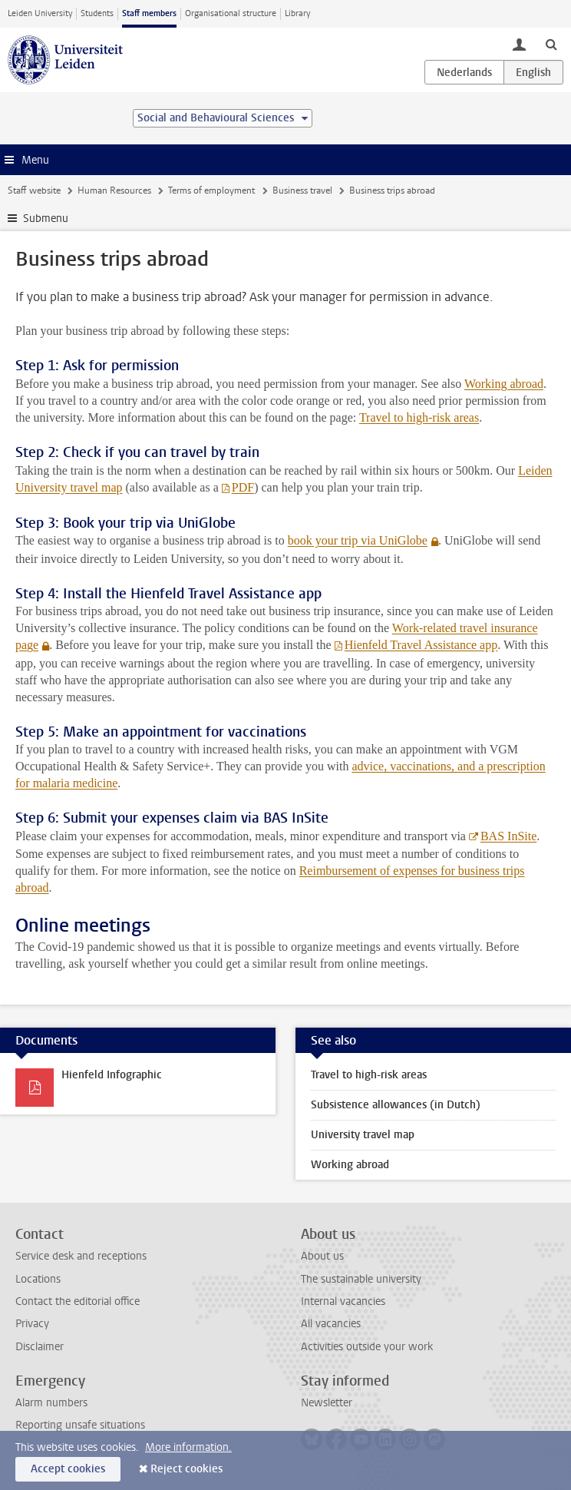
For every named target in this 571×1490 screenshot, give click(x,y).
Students (97, 13)
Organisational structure (230, 13)
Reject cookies (186, 1469)
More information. (188, 1447)
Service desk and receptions (81, 1256)
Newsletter (326, 1403)
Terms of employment (211, 190)
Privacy (32, 1323)
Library (297, 13)
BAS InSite (508, 836)
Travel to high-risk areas (419, 417)
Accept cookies (68, 1469)
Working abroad (503, 383)
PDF (243, 487)
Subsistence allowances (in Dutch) (395, 1105)
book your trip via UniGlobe (357, 540)
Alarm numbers (51, 1403)
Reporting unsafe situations (80, 1425)
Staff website (34, 190)
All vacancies (331, 1323)
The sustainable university (361, 1279)
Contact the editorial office (77, 1301)
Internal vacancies (343, 1301)
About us (322, 1256)
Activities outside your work (367, 1346)
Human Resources (114, 190)
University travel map (362, 1134)
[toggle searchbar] (551, 43)
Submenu (45, 218)
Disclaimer (39, 1346)
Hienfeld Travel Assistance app (421, 644)
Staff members (149, 13)
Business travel (302, 190)
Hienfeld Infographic (111, 1075)
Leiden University (40, 13)
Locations (38, 1279)
